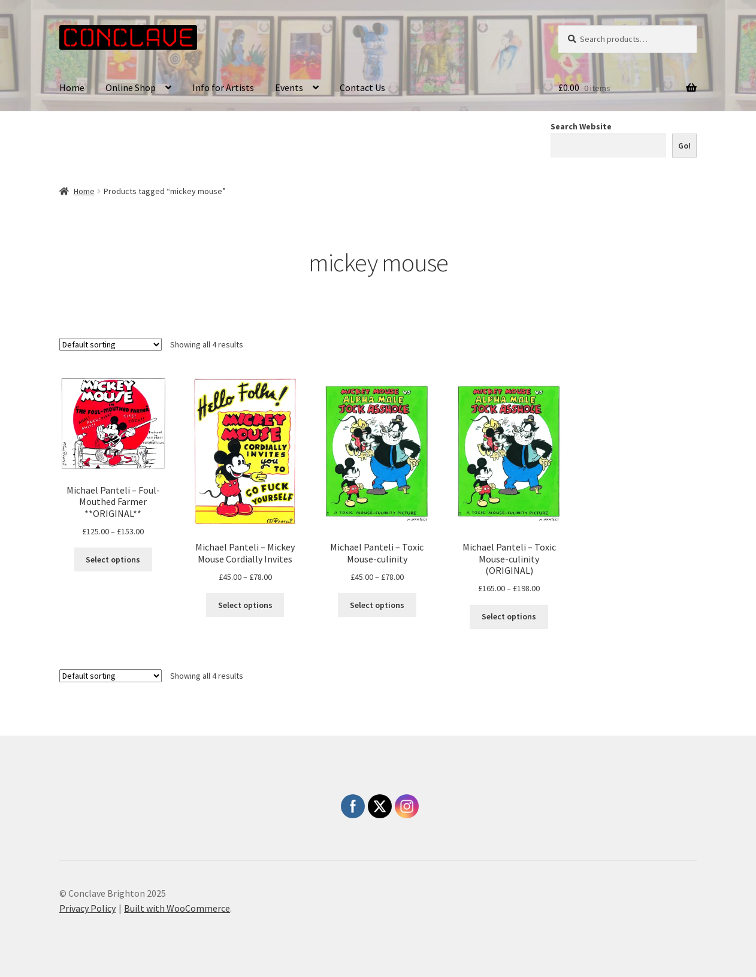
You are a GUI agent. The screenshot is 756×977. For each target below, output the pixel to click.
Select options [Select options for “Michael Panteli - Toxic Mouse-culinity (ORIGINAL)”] (509, 616)
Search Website (581, 126)
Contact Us (362, 87)
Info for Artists (223, 87)
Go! (684, 145)
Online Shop (130, 87)
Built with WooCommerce (177, 908)
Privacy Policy (87, 908)
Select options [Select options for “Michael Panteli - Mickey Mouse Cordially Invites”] (245, 605)
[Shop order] (110, 344)
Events (289, 87)
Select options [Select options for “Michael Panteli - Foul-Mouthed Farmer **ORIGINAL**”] (113, 559)
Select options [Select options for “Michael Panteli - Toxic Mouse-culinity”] (377, 605)
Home (71, 87)
